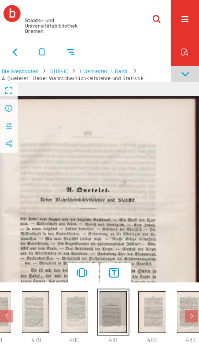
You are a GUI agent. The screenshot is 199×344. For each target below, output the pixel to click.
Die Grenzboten (20, 71)
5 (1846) (59, 71)
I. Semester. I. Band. (104, 71)
